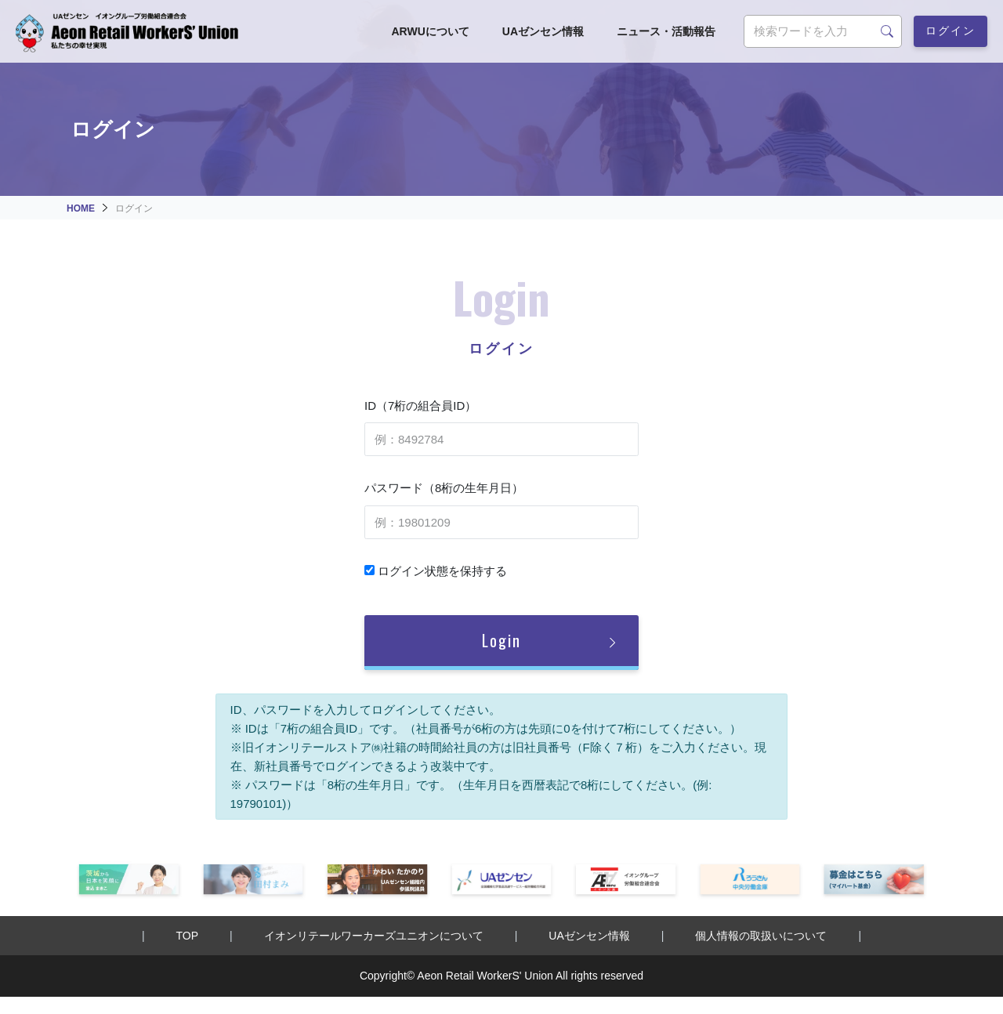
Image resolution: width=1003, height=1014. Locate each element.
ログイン (950, 29)
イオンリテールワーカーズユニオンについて (373, 935)
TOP (187, 935)
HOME (81, 208)
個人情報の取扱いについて (761, 935)
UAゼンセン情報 (543, 31)
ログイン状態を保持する (435, 571)
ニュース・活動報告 (666, 31)
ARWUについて (430, 31)
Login (501, 640)
